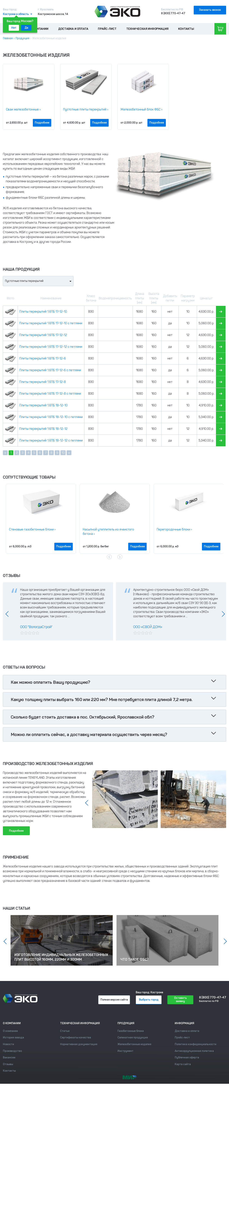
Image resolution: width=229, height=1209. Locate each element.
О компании (39, 29)
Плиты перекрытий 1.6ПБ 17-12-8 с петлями (50, 393)
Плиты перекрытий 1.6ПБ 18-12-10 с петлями (51, 417)
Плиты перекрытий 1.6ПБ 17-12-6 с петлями (50, 370)
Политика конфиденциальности (195, 1044)
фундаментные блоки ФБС (25, 197)
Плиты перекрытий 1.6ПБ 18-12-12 (43, 429)
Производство (12, 1051)
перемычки (69, 187)
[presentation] (109, 556)
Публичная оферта (187, 1057)
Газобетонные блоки (130, 1031)
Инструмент (125, 1051)
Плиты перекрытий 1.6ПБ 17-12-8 (42, 382)
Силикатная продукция (132, 1037)
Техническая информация (147, 29)
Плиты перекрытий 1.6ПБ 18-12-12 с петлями (51, 440)
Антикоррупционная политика (194, 1051)
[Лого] (117, 11)
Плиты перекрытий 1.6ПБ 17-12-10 (43, 311)
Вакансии (9, 1057)
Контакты (186, 29)
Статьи (64, 1031)
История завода (13, 1037)
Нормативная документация (78, 1044)
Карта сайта (183, 1064)
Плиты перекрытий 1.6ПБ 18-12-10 (43, 405)
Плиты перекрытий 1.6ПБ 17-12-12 (43, 335)
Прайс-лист (107, 29)
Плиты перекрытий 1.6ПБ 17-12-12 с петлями (50, 347)
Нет (13, 27)
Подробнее (42, 122)
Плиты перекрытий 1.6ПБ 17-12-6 (42, 358)
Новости (8, 1044)
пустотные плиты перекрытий (27, 176)
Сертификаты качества (75, 1037)
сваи (54, 187)
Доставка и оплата (73, 29)
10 (63, 453)
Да (26, 27)
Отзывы (8, 1064)
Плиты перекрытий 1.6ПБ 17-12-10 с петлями (50, 323)
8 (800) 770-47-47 (173, 13)
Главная (8, 38)
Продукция (22, 38)
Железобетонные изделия (134, 1044)
